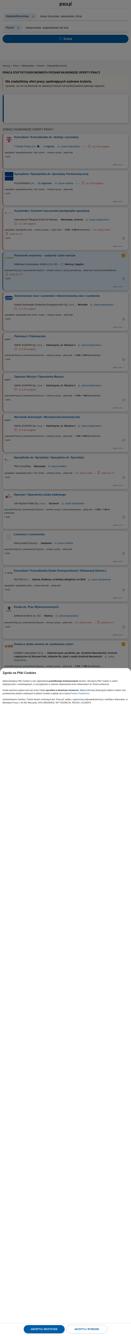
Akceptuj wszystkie (44, 1329)
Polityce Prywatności (80, 693)
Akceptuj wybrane (86, 1329)
